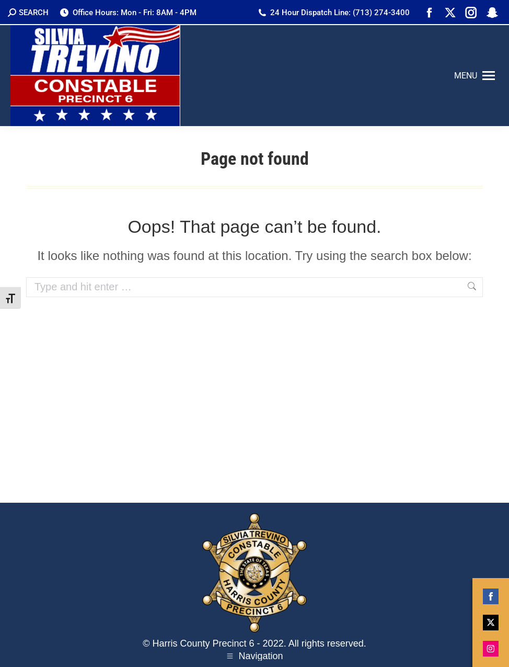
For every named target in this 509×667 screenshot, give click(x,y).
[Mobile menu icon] (474, 75)
